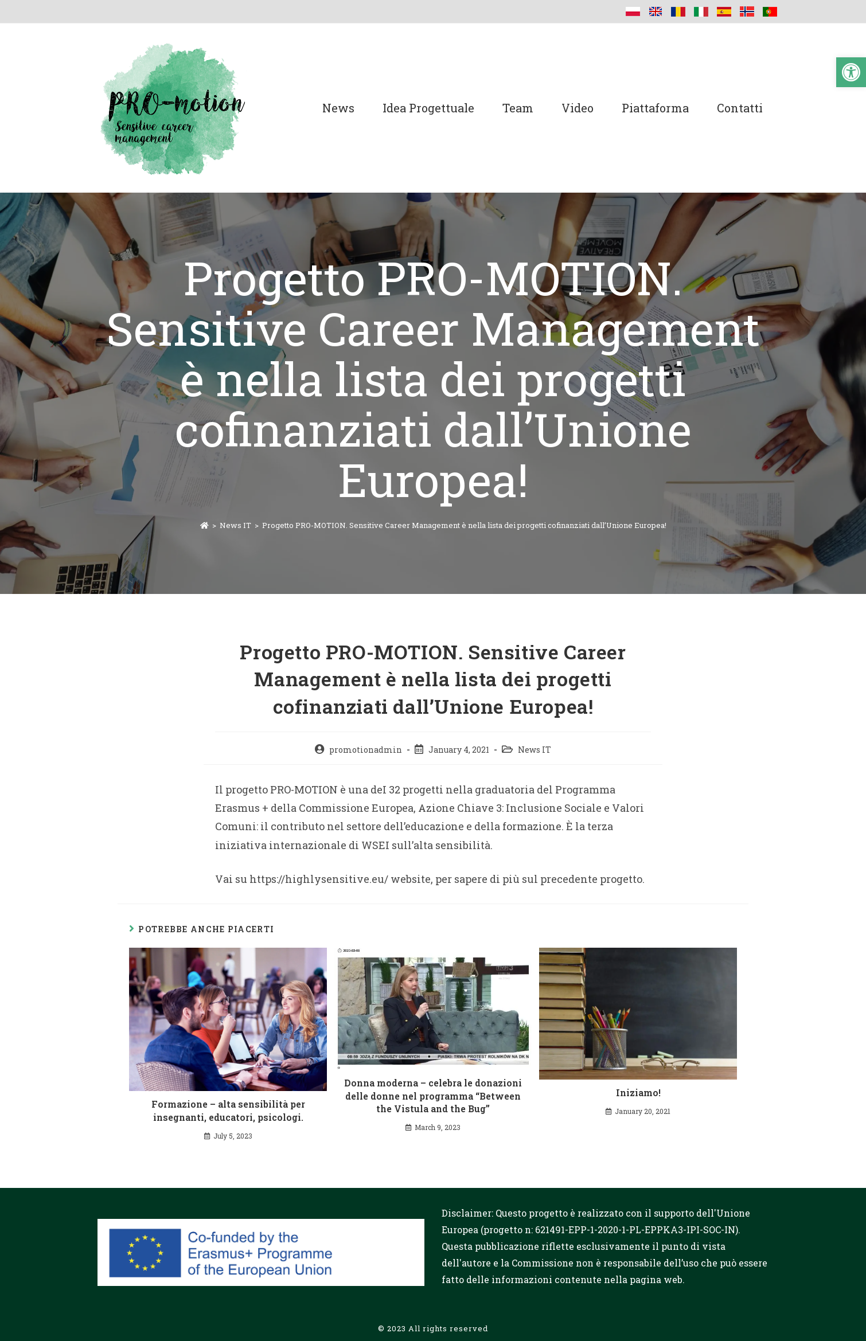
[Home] (204, 525)
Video (577, 107)
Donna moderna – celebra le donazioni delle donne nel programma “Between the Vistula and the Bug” (433, 1096)
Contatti (740, 107)
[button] (851, 72)
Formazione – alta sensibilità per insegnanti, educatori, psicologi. (228, 1110)
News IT (534, 749)
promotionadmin (365, 749)
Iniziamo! (638, 1092)
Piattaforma (655, 107)
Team (517, 107)
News (338, 107)
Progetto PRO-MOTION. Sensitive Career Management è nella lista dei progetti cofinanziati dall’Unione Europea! (464, 525)
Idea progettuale (428, 107)
